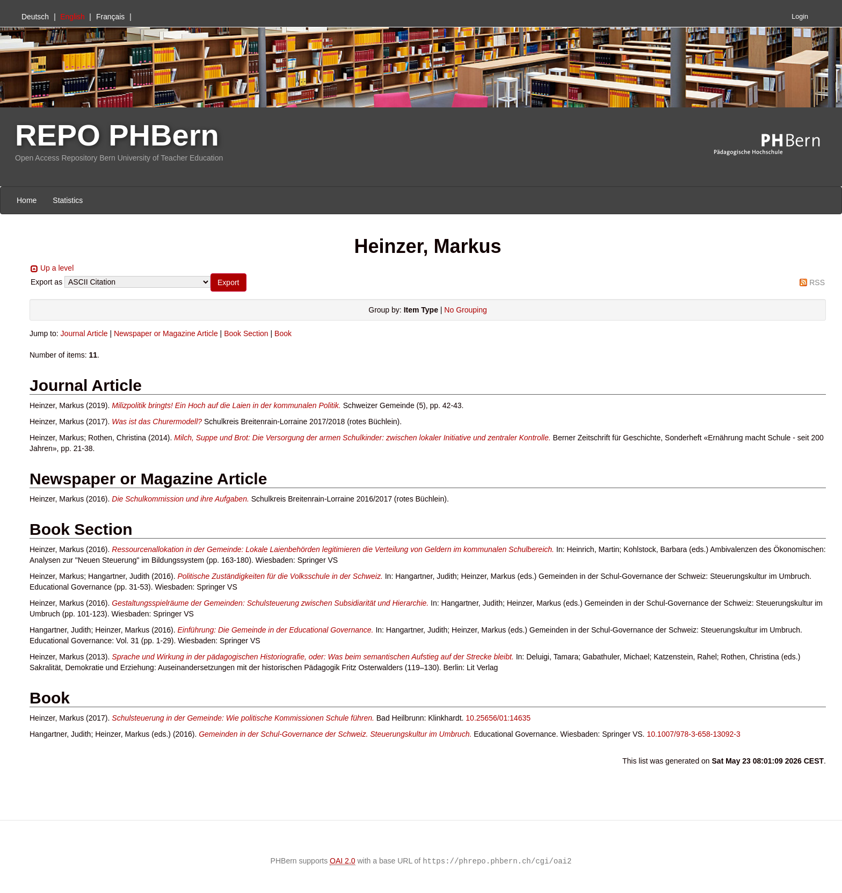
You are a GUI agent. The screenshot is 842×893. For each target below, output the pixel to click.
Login (800, 16)
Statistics (68, 200)
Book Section (246, 333)
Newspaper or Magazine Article (166, 333)
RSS (817, 282)
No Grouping (465, 310)
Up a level (57, 268)
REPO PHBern (117, 135)
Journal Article (84, 333)
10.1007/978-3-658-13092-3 (693, 734)
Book (283, 333)
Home (27, 200)
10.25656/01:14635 (498, 718)
